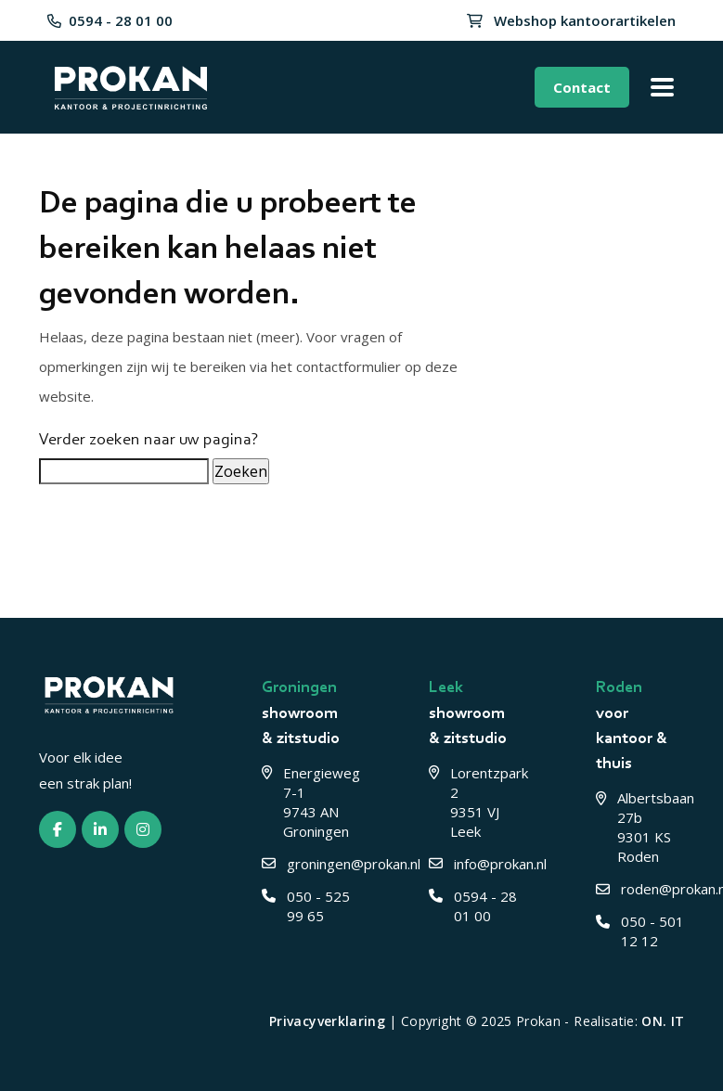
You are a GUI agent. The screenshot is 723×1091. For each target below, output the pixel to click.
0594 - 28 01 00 (110, 20)
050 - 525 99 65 (306, 906)
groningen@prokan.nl (306, 863)
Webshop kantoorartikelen (571, 20)
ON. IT (662, 1021)
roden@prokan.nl (640, 888)
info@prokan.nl (473, 863)
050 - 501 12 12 (640, 931)
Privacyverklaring (327, 1021)
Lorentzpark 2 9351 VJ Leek (473, 802)
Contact (582, 87)
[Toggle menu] (662, 87)
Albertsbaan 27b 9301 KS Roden (640, 827)
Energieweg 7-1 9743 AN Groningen (306, 802)
